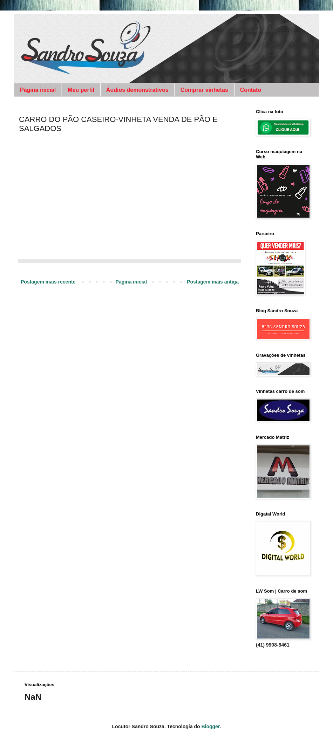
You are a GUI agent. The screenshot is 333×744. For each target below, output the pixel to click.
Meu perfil (81, 90)
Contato (250, 90)
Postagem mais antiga (213, 282)
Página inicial (38, 90)
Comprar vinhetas (204, 90)
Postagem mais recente (48, 282)
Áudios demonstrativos (137, 90)
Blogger (210, 726)
